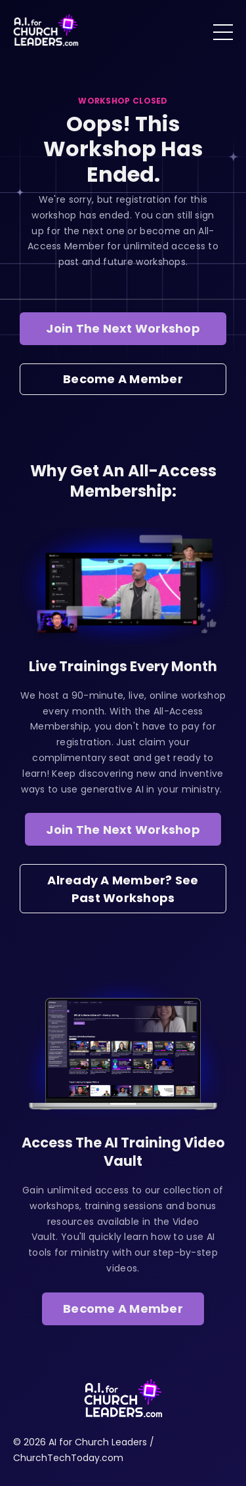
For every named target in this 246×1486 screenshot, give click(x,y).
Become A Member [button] (123, 379)
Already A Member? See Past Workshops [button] (122, 889)
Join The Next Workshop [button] (123, 328)
